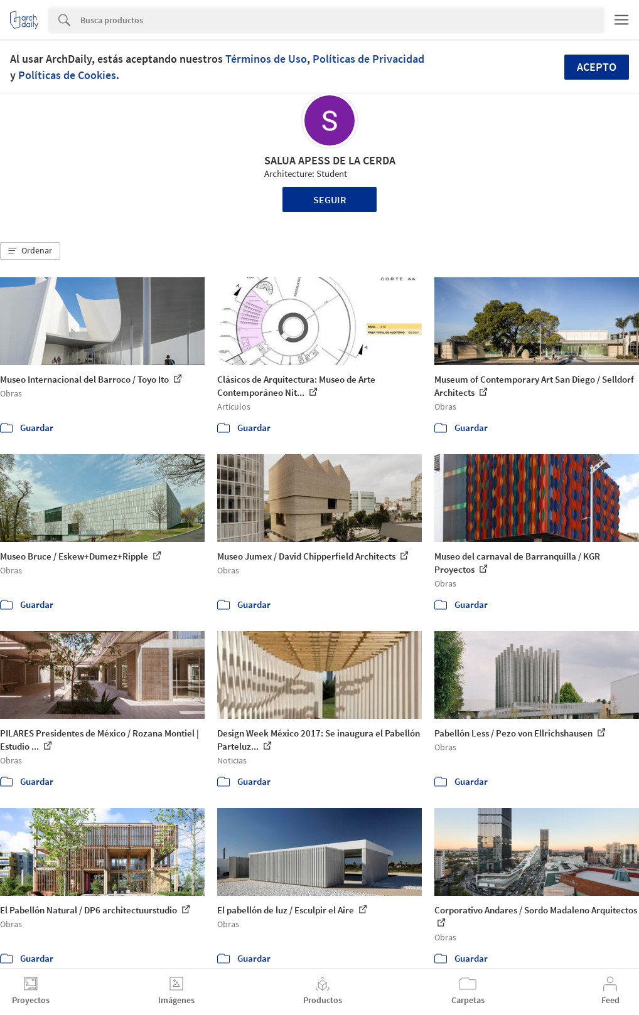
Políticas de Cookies (67, 75)
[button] (30, 251)
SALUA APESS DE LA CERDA (329, 160)
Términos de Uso (266, 58)
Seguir (329, 199)
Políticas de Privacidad (368, 58)
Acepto (596, 67)
